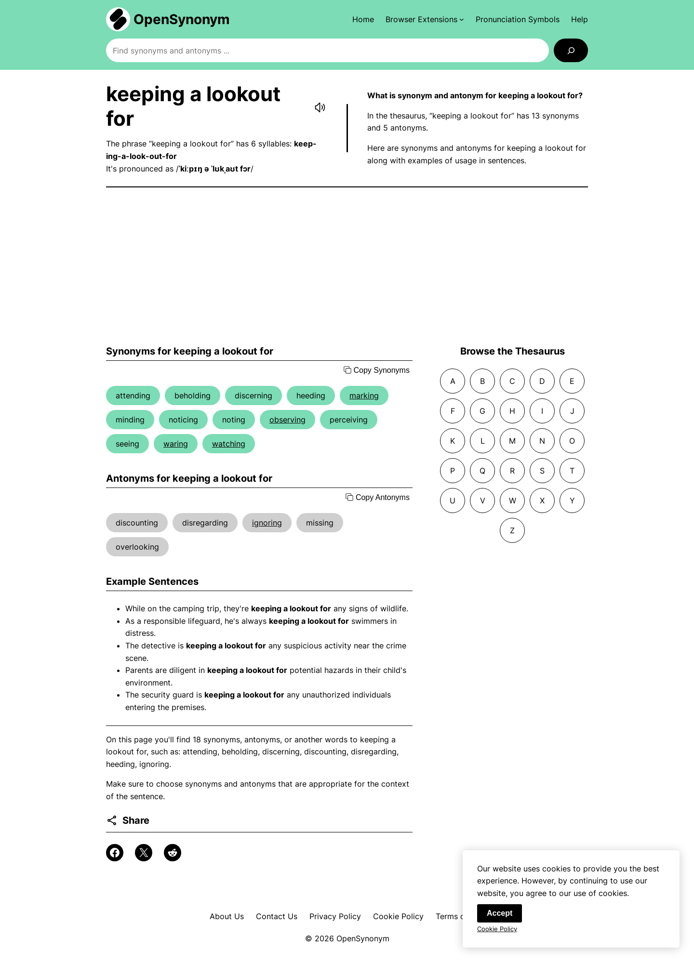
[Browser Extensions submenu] (425, 19)
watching (228, 443)
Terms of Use (460, 916)
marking (364, 395)
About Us (227, 916)
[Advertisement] (347, 266)
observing (287, 419)
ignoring (267, 522)
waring (175, 443)
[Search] (571, 50)
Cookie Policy (398, 916)
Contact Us (276, 916)
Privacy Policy (335, 916)
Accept (499, 913)
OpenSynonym (181, 19)
